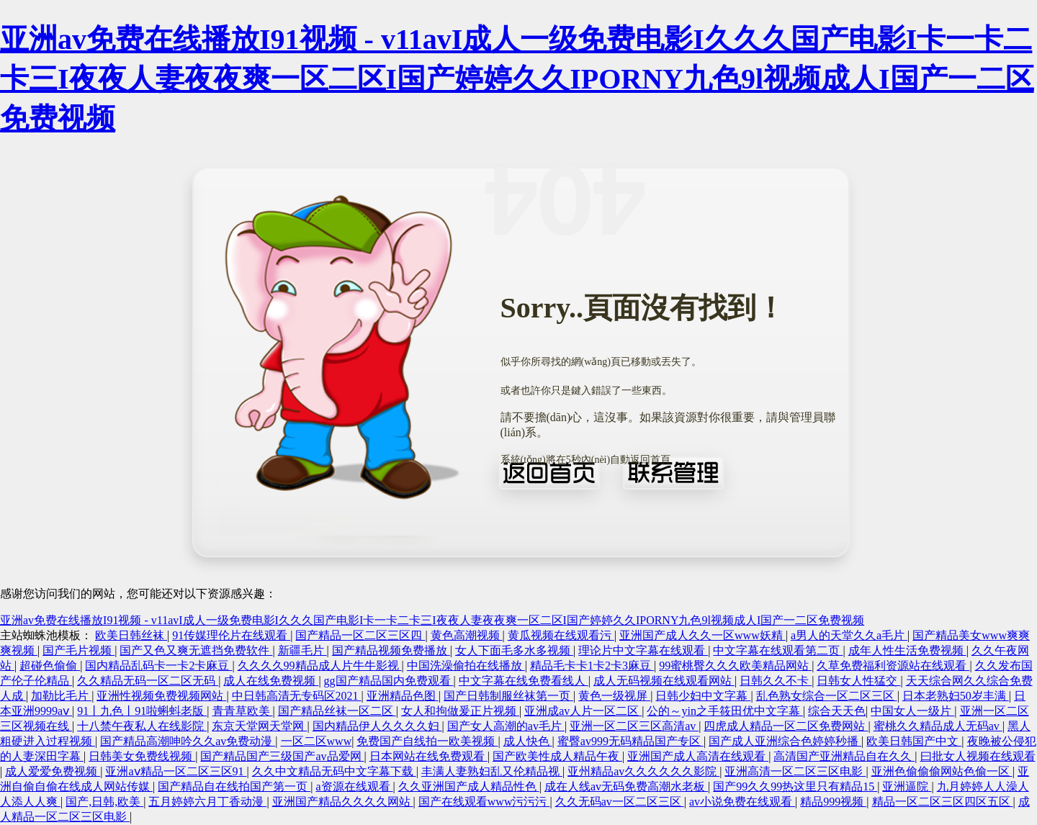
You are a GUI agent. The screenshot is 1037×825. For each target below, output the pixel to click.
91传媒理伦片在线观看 (231, 635)
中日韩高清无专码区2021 (297, 696)
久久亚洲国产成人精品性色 (468, 786)
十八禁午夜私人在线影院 (142, 726)
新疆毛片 (302, 650)
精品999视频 (833, 801)
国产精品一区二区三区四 (360, 635)
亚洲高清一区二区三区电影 (795, 771)
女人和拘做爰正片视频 (460, 711)
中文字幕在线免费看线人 (523, 681)
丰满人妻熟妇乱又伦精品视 (491, 771)
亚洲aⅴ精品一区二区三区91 (175, 771)
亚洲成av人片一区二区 (583, 711)
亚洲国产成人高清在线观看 (697, 756)
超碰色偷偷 (49, 665)
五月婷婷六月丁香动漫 (207, 801)
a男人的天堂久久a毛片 (849, 635)
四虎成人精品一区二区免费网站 (786, 726)
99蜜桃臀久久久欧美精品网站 (735, 665)
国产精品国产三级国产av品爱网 (282, 756)
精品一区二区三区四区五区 (942, 801)
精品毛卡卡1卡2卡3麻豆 (592, 665)
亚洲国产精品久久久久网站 (342, 801)
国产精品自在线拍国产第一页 (234, 786)
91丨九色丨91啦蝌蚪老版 (142, 711)
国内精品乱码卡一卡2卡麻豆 (158, 665)
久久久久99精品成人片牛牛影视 (320, 665)
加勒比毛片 (61, 696)
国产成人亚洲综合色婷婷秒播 (785, 741)
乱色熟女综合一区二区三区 (826, 696)
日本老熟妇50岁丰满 (955, 696)
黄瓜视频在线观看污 (561, 635)
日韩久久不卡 (776, 681)
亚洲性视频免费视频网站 (161, 696)
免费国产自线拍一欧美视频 (427, 741)
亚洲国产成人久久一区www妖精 (702, 635)
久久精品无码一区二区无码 (147, 681)
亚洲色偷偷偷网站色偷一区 (942, 771)
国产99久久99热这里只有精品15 (795, 786)
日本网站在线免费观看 (428, 756)
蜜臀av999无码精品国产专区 (630, 741)
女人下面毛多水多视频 (514, 650)
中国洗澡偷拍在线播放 (466, 665)
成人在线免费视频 (270, 681)
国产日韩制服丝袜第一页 (508, 696)
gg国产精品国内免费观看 (389, 681)
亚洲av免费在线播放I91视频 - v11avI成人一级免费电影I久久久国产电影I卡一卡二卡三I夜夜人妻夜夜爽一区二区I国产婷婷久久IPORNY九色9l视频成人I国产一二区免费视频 (517, 79)
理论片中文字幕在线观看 (643, 650)
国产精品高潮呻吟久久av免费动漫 (187, 741)
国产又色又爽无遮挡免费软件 (196, 650)
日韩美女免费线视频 (142, 756)
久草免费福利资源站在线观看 (893, 665)
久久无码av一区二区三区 (619, 801)
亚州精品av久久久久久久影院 (643, 771)
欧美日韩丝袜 (131, 635)
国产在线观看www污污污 (484, 801)
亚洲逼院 (906, 786)
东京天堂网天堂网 (259, 726)
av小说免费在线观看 (742, 801)
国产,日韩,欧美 (104, 801)
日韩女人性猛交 (858, 681)
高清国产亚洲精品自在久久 (844, 756)
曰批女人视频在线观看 (978, 756)
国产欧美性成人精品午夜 (557, 756)
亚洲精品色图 (403, 696)
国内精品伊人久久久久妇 (377, 726)
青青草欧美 (242, 711)
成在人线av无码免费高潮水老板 (626, 786)
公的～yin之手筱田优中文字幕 (724, 711)
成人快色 (527, 741)
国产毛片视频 (78, 650)
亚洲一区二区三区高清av (634, 726)
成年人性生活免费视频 (907, 650)
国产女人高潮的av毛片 (506, 726)
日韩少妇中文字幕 (702, 696)
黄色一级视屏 (614, 696)
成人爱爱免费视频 (52, 771)
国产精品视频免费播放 (391, 650)
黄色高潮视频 (467, 635)
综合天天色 (837, 711)
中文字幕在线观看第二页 (778, 650)
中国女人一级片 (912, 711)
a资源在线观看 (353, 786)
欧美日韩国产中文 (913, 741)
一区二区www (316, 741)
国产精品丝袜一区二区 (337, 711)
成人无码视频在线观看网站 (664, 681)
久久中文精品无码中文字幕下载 (334, 771)
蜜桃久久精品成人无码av (938, 726)
